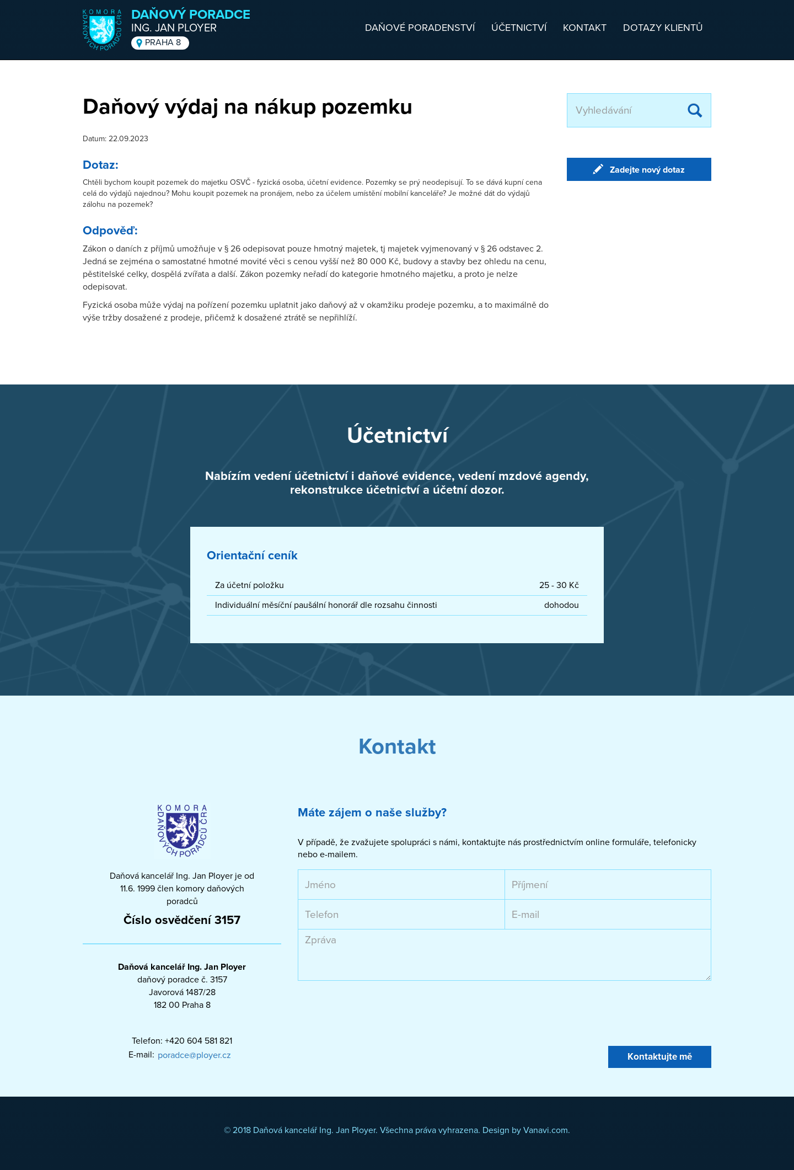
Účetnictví (518, 28)
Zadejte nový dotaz (647, 169)
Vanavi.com (545, 1130)
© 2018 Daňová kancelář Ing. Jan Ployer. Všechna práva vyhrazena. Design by (373, 1130)
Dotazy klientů (663, 28)
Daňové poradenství (420, 28)
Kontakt (585, 28)
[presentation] (381, 1013)
